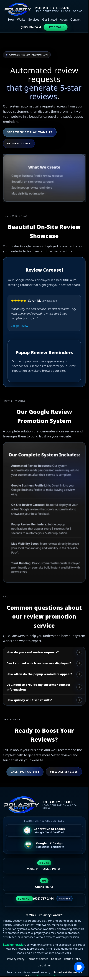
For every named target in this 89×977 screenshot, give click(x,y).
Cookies (56, 959)
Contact (75, 19)
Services (33, 19)
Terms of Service (37, 959)
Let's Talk (55, 27)
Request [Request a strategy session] (64, 898)
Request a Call (18, 143)
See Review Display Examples (29, 132)
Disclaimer (44, 965)
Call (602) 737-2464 (25, 771)
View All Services (64, 771)
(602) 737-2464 (31, 27)
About (63, 19)
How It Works (16, 19)
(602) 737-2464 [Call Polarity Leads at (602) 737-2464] (43, 899)
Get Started (49, 19)
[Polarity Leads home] (44, 805)
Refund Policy (72, 959)
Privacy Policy (15, 959)
